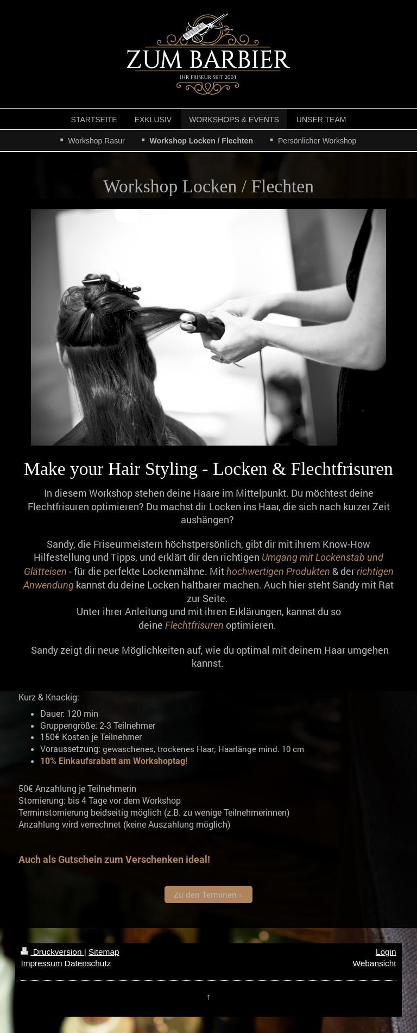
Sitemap (104, 951)
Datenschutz (88, 963)
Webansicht (374, 963)
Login (386, 951)
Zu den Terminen (205, 894)
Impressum (41, 963)
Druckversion (52, 951)
